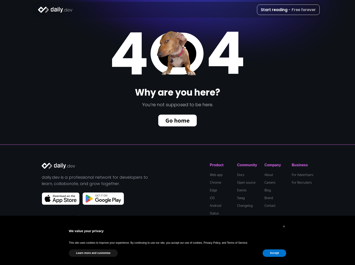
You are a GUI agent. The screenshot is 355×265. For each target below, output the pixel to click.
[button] (284, 226)
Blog (267, 190)
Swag (241, 198)
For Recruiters (302, 183)
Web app (216, 175)
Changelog (245, 206)
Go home (178, 120)
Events (242, 190)
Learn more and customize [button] (93, 253)
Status (214, 213)
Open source (246, 183)
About (268, 175)
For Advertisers (302, 175)
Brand (268, 198)
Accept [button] (274, 253)
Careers (270, 183)
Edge (213, 190)
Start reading (288, 9)
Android (215, 206)
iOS (212, 198)
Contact (270, 206)
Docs (240, 175)
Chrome (215, 183)
